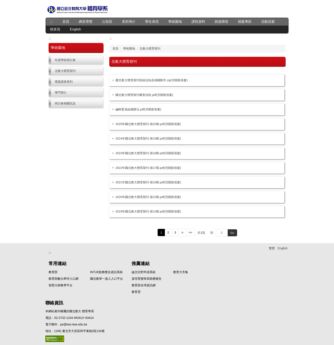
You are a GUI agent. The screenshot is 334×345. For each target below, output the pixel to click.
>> (190, 232)
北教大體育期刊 (65, 71)
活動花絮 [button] (268, 21)
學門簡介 (61, 92)
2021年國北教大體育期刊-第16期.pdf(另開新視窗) (148, 182)
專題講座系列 (64, 81)
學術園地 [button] (175, 21)
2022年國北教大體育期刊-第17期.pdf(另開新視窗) (148, 168)
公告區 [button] (107, 21)
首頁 (65, 21)
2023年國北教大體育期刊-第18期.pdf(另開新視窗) (148, 153)
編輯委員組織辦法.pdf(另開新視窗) (138, 109)
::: (51, 21)
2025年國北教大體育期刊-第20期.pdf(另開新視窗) (148, 124)
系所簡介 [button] (128, 21)
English (75, 29)
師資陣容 (221, 21)
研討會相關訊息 (65, 103)
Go (232, 232)
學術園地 (129, 48)
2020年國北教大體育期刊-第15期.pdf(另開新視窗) (148, 197)
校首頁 (55, 29)
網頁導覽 (85, 21)
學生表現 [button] (152, 21)
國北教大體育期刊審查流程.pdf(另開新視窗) (144, 95)
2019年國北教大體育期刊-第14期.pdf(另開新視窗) (148, 211)
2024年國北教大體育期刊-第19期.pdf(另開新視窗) (148, 138)
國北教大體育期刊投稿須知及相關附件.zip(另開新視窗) (151, 80)
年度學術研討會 (65, 60)
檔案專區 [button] (245, 21)
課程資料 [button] (198, 21)
